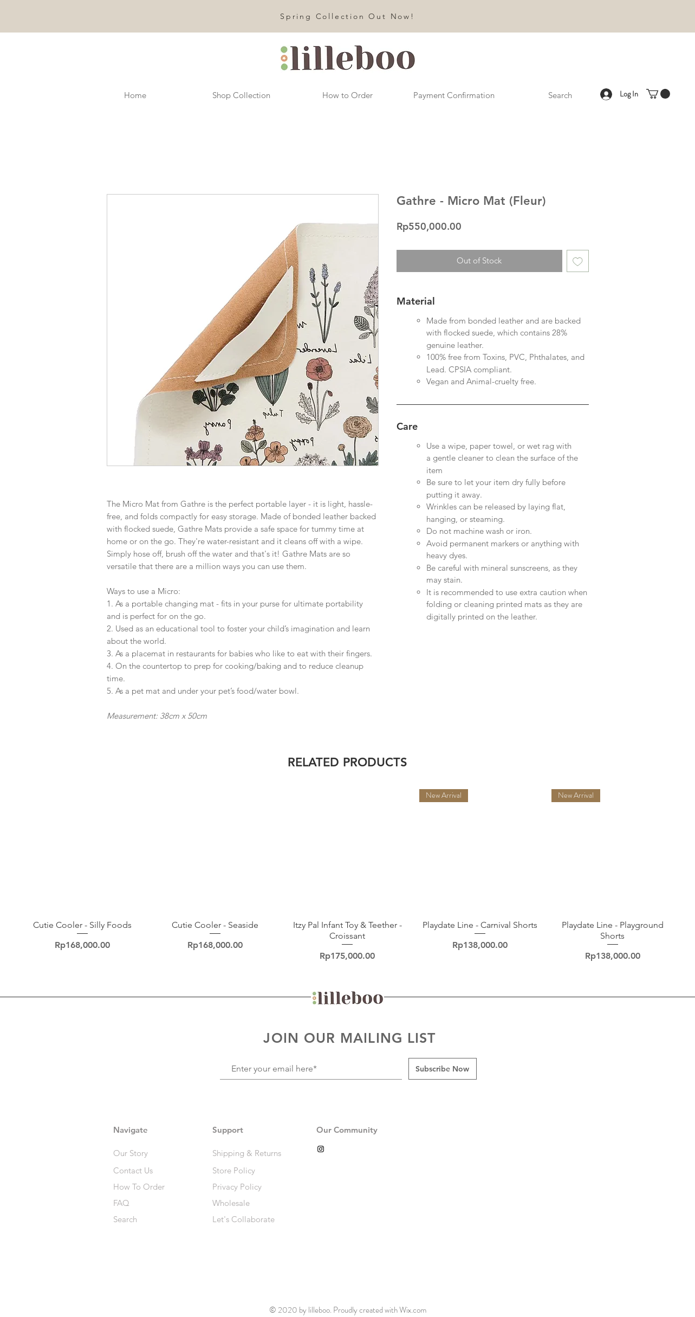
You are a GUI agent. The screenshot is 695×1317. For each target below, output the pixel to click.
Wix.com (412, 1310)
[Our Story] (151, 1153)
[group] (347, 877)
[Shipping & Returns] (248, 1153)
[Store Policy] (248, 1170)
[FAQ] (146, 1203)
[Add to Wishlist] (578, 261)
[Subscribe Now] (442, 1069)
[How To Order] (151, 1186)
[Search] (151, 1219)
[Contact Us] (151, 1170)
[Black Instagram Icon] (320, 1149)
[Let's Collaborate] (248, 1219)
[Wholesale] (248, 1203)
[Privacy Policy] (248, 1186)
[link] (658, 94)
